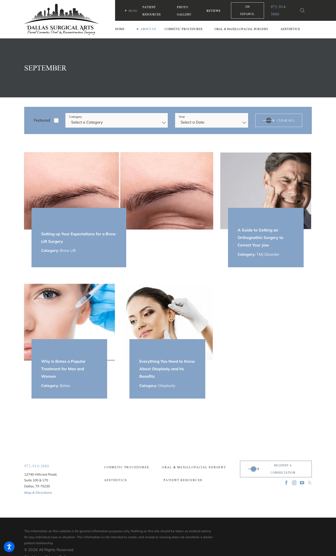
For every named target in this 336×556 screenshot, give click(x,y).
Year (182, 117)
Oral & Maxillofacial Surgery (194, 467)
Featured (42, 120)
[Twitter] (310, 482)
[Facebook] (286, 482)
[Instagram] (294, 482)
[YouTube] (302, 482)
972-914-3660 (279, 10)
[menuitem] (125, 29)
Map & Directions (38, 492)
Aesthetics (115, 480)
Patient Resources (151, 11)
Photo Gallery (184, 11)
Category (75, 117)
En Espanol (247, 10)
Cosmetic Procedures (126, 467)
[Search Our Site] (302, 10)
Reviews (213, 10)
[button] (9, 546)
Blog (133, 10)
